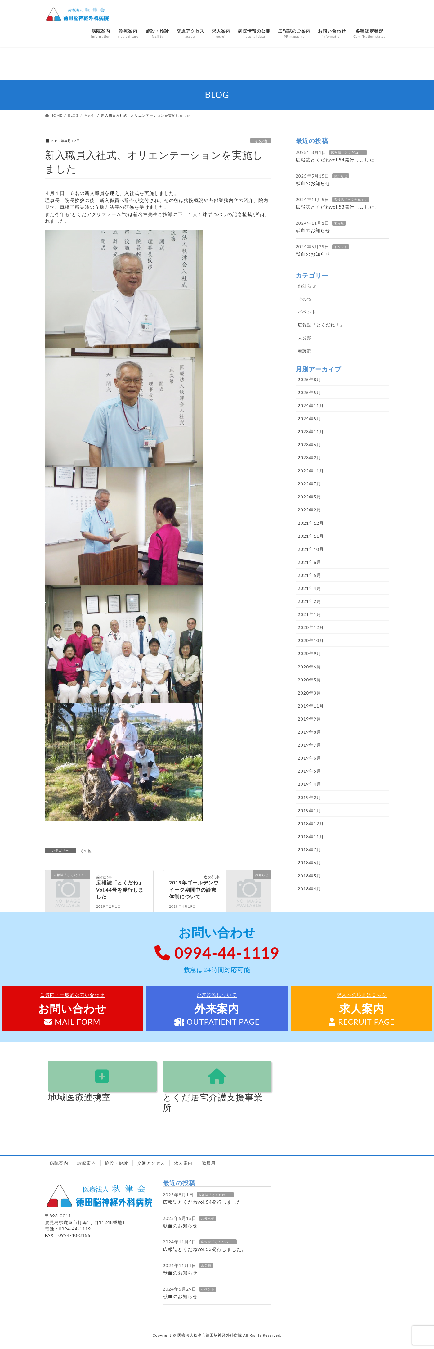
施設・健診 (116, 1163)
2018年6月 (309, 862)
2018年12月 (311, 823)
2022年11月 (311, 470)
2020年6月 (309, 666)
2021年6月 (309, 562)
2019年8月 (309, 732)
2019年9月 (309, 719)
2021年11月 (311, 536)
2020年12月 (311, 627)
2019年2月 (309, 797)
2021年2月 (309, 601)
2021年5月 (309, 575)
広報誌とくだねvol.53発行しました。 (338, 206)
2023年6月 (309, 444)
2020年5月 (309, 679)
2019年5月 (309, 771)
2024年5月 (309, 418)
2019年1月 (309, 810)
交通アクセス (151, 1163)
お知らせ (340, 176)
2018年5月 (309, 875)
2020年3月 (309, 692)
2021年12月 (311, 523)
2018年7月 (309, 849)
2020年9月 (309, 653)
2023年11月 (311, 431)
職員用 (209, 1163)
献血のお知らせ (313, 183)
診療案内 (86, 1163)
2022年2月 (309, 509)
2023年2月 (309, 457)
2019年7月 (309, 745)
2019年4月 (309, 784)
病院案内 (59, 1163)
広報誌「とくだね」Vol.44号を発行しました (120, 889)
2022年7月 (309, 483)
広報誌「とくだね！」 (348, 152)
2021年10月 (311, 549)
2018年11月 (311, 836)
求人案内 (183, 1163)
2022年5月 (309, 496)
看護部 (305, 350)
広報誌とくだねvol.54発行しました (335, 159)
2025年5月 (309, 392)
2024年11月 (311, 405)
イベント (340, 247)
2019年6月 (309, 758)
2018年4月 (309, 888)
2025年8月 (309, 379)
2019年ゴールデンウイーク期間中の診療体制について (194, 889)
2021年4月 (309, 588)
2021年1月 (309, 614)
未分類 (339, 223)
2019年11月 (311, 705)
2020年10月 (311, 640)
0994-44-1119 (217, 952)
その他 (260, 140)
